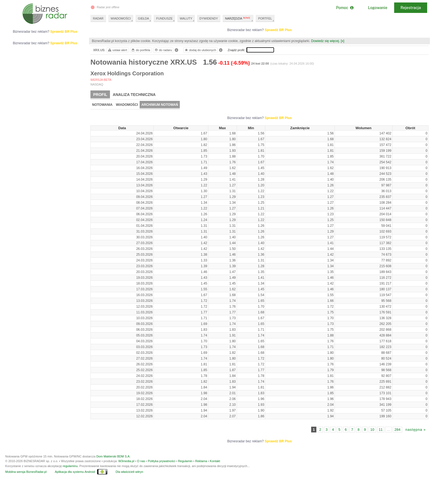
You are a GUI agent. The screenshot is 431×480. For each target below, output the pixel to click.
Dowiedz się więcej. (325, 41)
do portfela (140, 50)
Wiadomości (127, 105)
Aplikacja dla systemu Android (75, 471)
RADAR (98, 18)
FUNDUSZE (164, 18)
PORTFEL (265, 18)
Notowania (102, 105)
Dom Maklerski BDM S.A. (113, 456)
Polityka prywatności (161, 461)
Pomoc (344, 7)
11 (381, 429)
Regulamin (185, 461)
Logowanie (377, 7)
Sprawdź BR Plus (278, 30)
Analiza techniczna (134, 94)
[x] (342, 41)
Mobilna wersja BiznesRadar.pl (25, 471)
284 (397, 429)
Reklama (201, 461)
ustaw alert (117, 50)
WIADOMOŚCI (121, 18)
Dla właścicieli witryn (129, 471)
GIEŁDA (143, 18)
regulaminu (70, 466)
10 (372, 429)
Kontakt (215, 461)
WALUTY (186, 18)
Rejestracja (410, 7)
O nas (141, 461)
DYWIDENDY (209, 18)
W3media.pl (126, 461)
